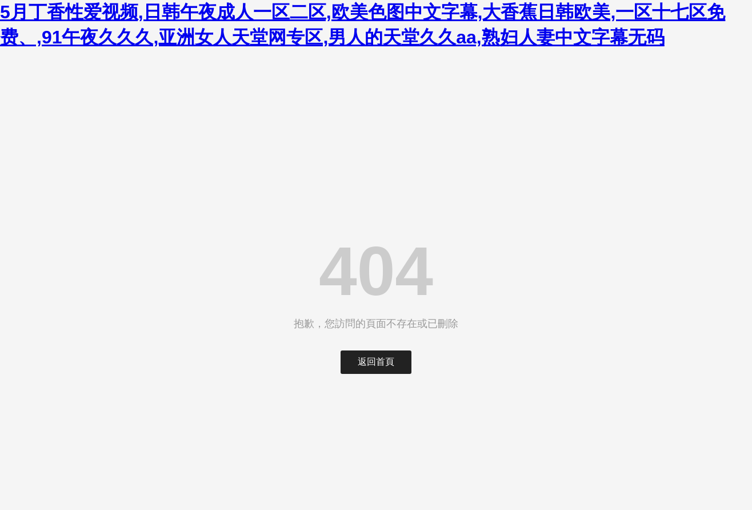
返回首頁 (376, 361)
